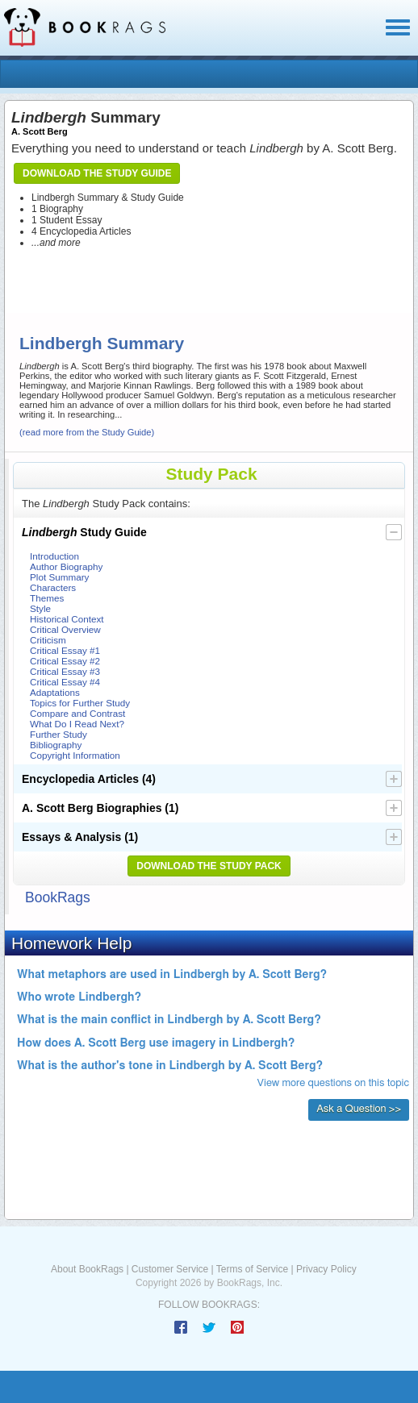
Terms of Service (252, 1269)
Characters (53, 587)
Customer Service (170, 1269)
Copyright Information (75, 755)
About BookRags (87, 1269)
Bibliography (56, 744)
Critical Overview (65, 629)
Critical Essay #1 (65, 650)
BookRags (57, 897)
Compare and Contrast (77, 713)
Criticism (48, 640)
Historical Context (67, 619)
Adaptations (55, 692)
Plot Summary (59, 577)
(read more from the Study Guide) (86, 432)
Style (40, 608)
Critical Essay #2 (65, 661)
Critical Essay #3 (65, 671)
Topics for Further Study (80, 702)
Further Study (58, 734)
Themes (47, 598)
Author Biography (66, 566)
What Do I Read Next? (77, 723)
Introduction (54, 556)
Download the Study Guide (97, 173)
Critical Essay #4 (65, 682)
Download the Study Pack (209, 866)
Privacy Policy (326, 1269)
